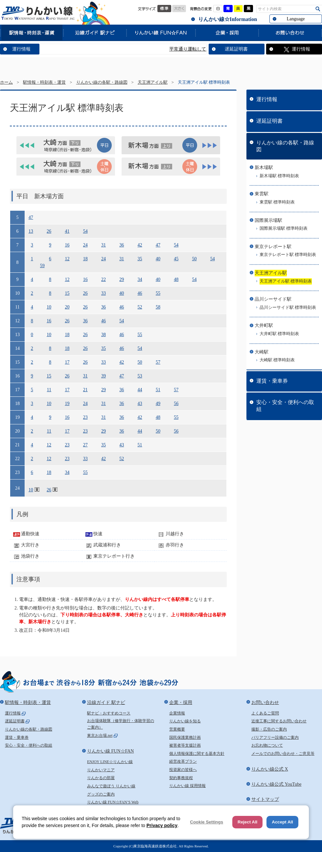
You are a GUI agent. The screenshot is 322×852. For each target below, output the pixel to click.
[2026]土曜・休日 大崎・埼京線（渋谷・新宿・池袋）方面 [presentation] (65, 167)
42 (140, 245)
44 (140, 389)
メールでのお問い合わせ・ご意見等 (282, 753)
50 (194, 258)
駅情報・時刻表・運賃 (31, 32)
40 (158, 258)
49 (158, 403)
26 (49, 231)
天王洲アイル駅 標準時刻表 (286, 281)
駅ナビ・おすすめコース (108, 713)
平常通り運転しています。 (204, 49)
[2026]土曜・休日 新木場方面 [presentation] (171, 167)
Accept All (282, 822)
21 (85, 389)
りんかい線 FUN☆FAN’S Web (113, 802)
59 (42, 265)
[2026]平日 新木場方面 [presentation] (171, 145)
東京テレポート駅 (273, 246)
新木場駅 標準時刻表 (279, 176)
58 (158, 307)
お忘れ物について (267, 745)
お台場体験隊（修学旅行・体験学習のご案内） (120, 724)
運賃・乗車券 (272, 381)
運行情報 (21, 49)
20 (67, 307)
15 (67, 293)
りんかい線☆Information (227, 19)
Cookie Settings (206, 822)
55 (158, 293)
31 (103, 245)
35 (140, 258)
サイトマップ (265, 799)
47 (31, 217)
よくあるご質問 (265, 713)
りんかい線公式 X (269, 769)
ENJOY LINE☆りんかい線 (110, 761)
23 (85, 417)
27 (85, 444)
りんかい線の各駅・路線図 (101, 82)
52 (140, 307)
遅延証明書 (236, 49)
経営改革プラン (183, 761)
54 (85, 231)
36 (121, 245)
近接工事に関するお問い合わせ (279, 721)
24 (85, 245)
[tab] (65, 145)
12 (67, 258)
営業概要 (177, 729)
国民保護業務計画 (185, 737)
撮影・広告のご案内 (269, 729)
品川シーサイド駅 (273, 299)
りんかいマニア (101, 770)
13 (31, 231)
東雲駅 (261, 193)
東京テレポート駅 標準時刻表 (288, 254)
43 (140, 403)
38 (103, 334)
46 (140, 293)
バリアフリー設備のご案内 (275, 737)
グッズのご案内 (101, 794)
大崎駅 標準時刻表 (277, 360)
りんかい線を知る (185, 721)
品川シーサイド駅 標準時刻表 (288, 307)
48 (176, 279)
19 (67, 403)
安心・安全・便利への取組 (285, 405)
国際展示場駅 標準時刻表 (284, 228)
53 (140, 375)
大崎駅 (261, 352)
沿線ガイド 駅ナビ (94, 32)
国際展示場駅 (268, 220)
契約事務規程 (181, 778)
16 (67, 245)
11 (49, 389)
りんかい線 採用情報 (187, 785)
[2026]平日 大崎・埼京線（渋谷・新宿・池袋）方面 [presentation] (65, 145)
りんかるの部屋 (101, 778)
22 (103, 279)
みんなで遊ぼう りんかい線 (111, 786)
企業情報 (177, 713)
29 (121, 279)
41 (67, 231)
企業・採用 (226, 32)
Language (296, 18)
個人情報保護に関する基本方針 (196, 753)
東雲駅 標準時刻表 (277, 202)
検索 (317, 9)
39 (103, 375)
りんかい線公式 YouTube (276, 784)
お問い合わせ (290, 32)
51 (158, 389)
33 (103, 293)
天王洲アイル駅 (153, 82)
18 (85, 258)
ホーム (6, 82)
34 (140, 279)
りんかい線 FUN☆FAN (160, 32)
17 (67, 362)
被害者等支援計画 (185, 745)
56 (176, 403)
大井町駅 (264, 325)
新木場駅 (264, 167)
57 (158, 362)
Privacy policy (162, 825)
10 (49, 307)
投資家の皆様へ (183, 769)
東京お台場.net (100, 735)
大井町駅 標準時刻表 (279, 333)
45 (176, 258)
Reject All (247, 822)
